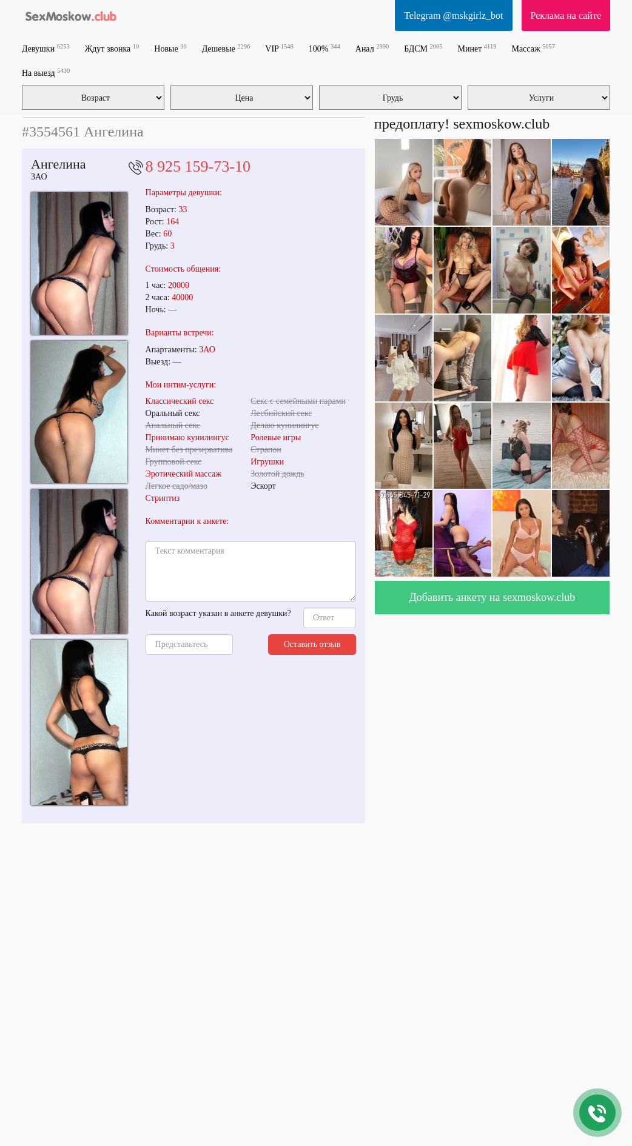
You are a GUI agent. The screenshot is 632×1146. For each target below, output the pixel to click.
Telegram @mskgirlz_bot (453, 15)
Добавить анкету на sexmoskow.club (492, 597)
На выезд (46, 72)
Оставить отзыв (312, 644)
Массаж (533, 48)
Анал (372, 48)
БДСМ (423, 48)
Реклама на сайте (566, 15)
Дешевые (226, 48)
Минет (477, 48)
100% (324, 48)
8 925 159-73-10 (198, 166)
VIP (279, 48)
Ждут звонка (112, 48)
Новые (170, 48)
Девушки (46, 48)
